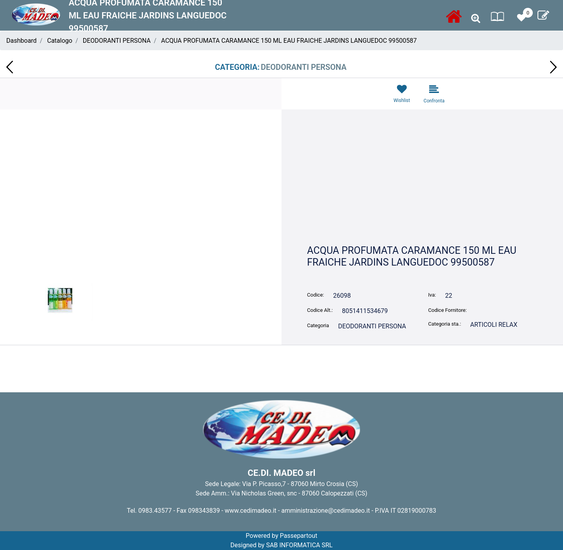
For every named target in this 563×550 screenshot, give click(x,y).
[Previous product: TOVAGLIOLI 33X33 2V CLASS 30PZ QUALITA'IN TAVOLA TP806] (9, 67)
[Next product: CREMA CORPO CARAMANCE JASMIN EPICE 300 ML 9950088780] (553, 67)
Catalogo (59, 40)
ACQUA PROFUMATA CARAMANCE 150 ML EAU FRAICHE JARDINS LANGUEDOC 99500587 (289, 40)
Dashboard (21, 40)
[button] (141, 210)
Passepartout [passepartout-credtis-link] (298, 535)
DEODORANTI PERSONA (117, 40)
